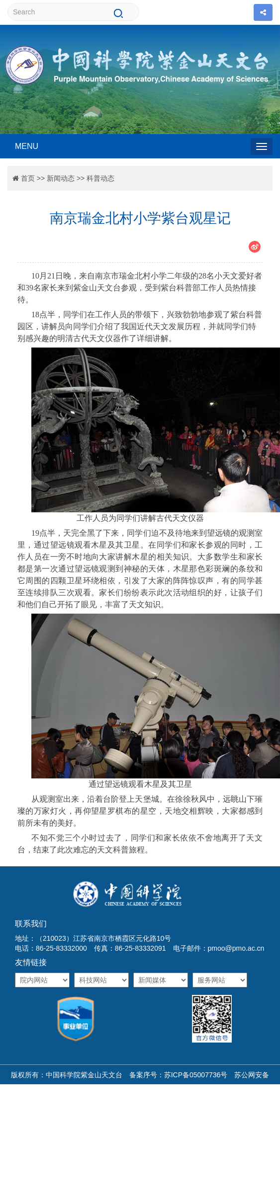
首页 (28, 178)
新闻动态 (61, 178)
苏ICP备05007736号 (196, 1075)
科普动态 (100, 178)
